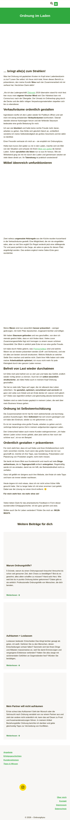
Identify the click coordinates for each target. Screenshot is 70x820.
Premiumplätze (39, 349)
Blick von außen (45, 149)
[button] (56, 4)
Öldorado (31, 93)
